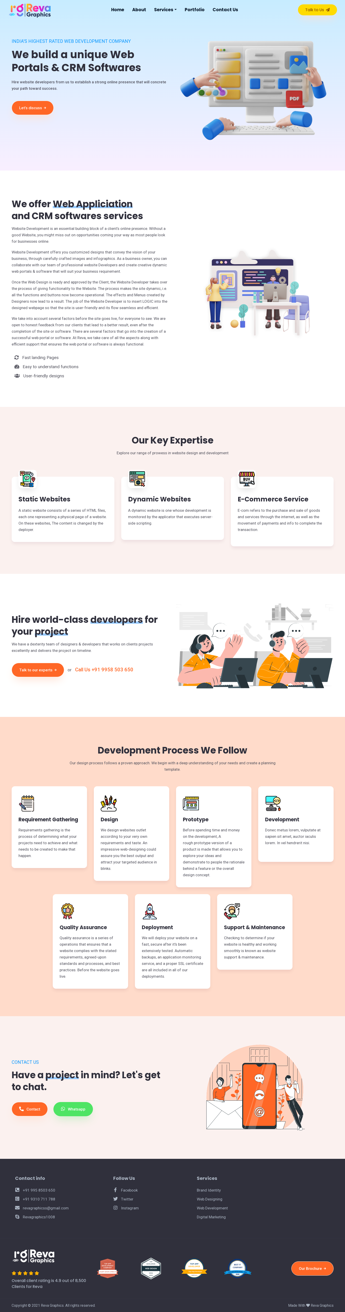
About (139, 10)
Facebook (125, 1190)
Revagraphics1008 (35, 1217)
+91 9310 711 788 (35, 1199)
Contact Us (225, 10)
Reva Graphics (322, 1305)
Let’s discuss (32, 108)
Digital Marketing (211, 1217)
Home (117, 10)
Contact (29, 1109)
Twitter (123, 1199)
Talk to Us (317, 10)
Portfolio (195, 10)
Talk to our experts (38, 670)
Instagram (126, 1208)
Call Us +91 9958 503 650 (104, 669)
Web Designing (209, 1199)
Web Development (212, 1208)
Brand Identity (209, 1190)
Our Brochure (312, 1268)
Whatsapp (73, 1109)
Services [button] (163, 10)
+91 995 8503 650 (35, 1190)
